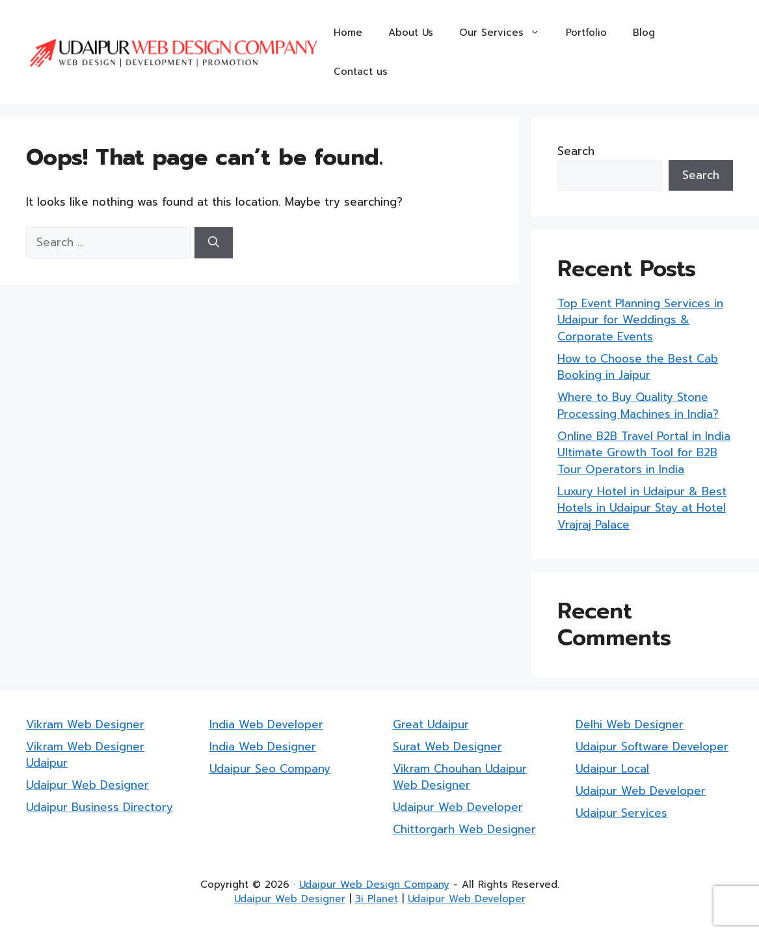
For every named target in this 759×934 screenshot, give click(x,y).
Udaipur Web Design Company (374, 884)
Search (575, 151)
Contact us (361, 71)
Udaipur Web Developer (458, 807)
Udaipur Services (621, 812)
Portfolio (586, 32)
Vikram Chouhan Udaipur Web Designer (460, 777)
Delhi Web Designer (630, 724)
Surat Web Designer (447, 746)
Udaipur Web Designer (87, 784)
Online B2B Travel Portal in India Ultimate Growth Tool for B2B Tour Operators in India (643, 453)
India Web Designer (262, 746)
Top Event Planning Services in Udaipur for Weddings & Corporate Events (640, 320)
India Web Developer (266, 724)
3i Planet (376, 899)
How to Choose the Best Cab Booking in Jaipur (637, 367)
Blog (644, 32)
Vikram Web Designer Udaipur (85, 755)
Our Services (506, 32)
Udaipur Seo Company (269, 768)
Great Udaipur (431, 724)
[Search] (213, 242)
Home (348, 32)
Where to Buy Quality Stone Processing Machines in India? (638, 405)
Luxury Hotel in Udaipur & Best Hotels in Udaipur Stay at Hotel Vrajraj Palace (641, 508)
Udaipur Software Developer (652, 746)
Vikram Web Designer (85, 724)
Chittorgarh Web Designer (464, 829)
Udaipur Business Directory (99, 807)
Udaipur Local (612, 768)
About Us (410, 32)
